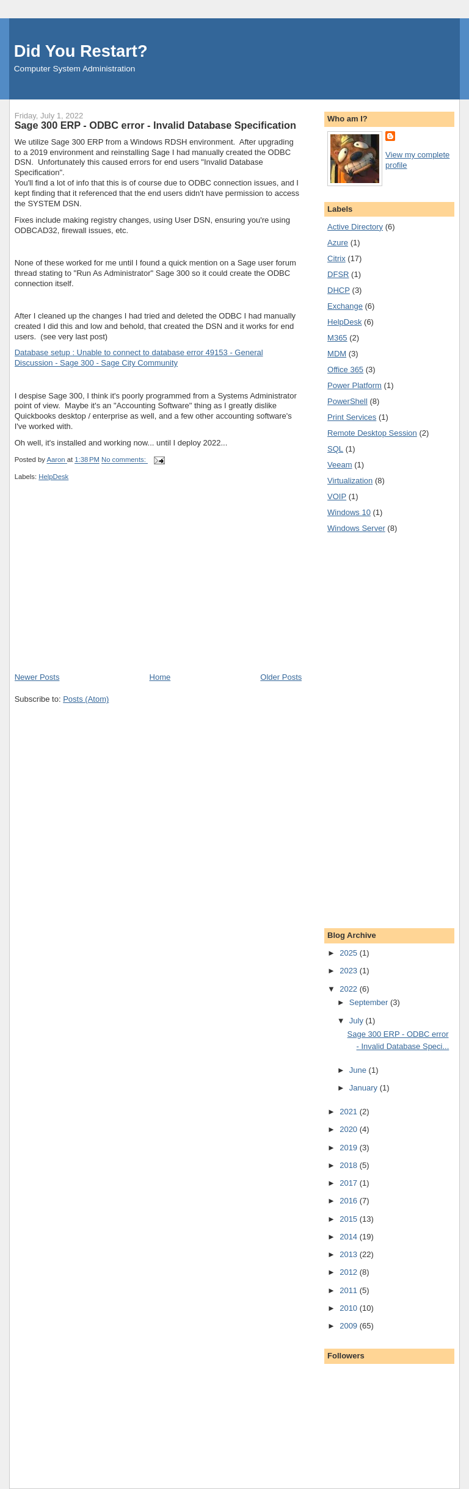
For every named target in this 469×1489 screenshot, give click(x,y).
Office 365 (345, 369)
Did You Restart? (81, 50)
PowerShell (347, 401)
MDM (336, 353)
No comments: (124, 460)
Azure (337, 242)
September (369, 1002)
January (364, 1087)
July (357, 1020)
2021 (350, 1111)
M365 (337, 337)
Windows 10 (349, 512)
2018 (350, 1165)
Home (160, 677)
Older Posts (281, 677)
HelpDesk (53, 476)
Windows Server (356, 528)
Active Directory (355, 226)
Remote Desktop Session (372, 433)
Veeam (339, 464)
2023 (350, 970)
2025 (350, 952)
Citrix (336, 258)
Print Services (351, 417)
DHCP (338, 290)
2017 (350, 1183)
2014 (350, 1236)
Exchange (345, 306)
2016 (350, 1200)
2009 (350, 1325)
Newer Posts (37, 677)
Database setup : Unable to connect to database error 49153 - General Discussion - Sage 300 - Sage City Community (139, 357)
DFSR (338, 274)
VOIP (336, 496)
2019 (350, 1147)
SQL (335, 448)
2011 (350, 1290)
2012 (350, 1272)
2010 (350, 1308)
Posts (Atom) (86, 699)
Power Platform (354, 385)
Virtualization (350, 480)
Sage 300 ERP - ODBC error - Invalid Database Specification (155, 125)
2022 (350, 988)
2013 (350, 1254)
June (359, 1070)
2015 (350, 1219)
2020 (350, 1129)
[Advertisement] (106, 586)
